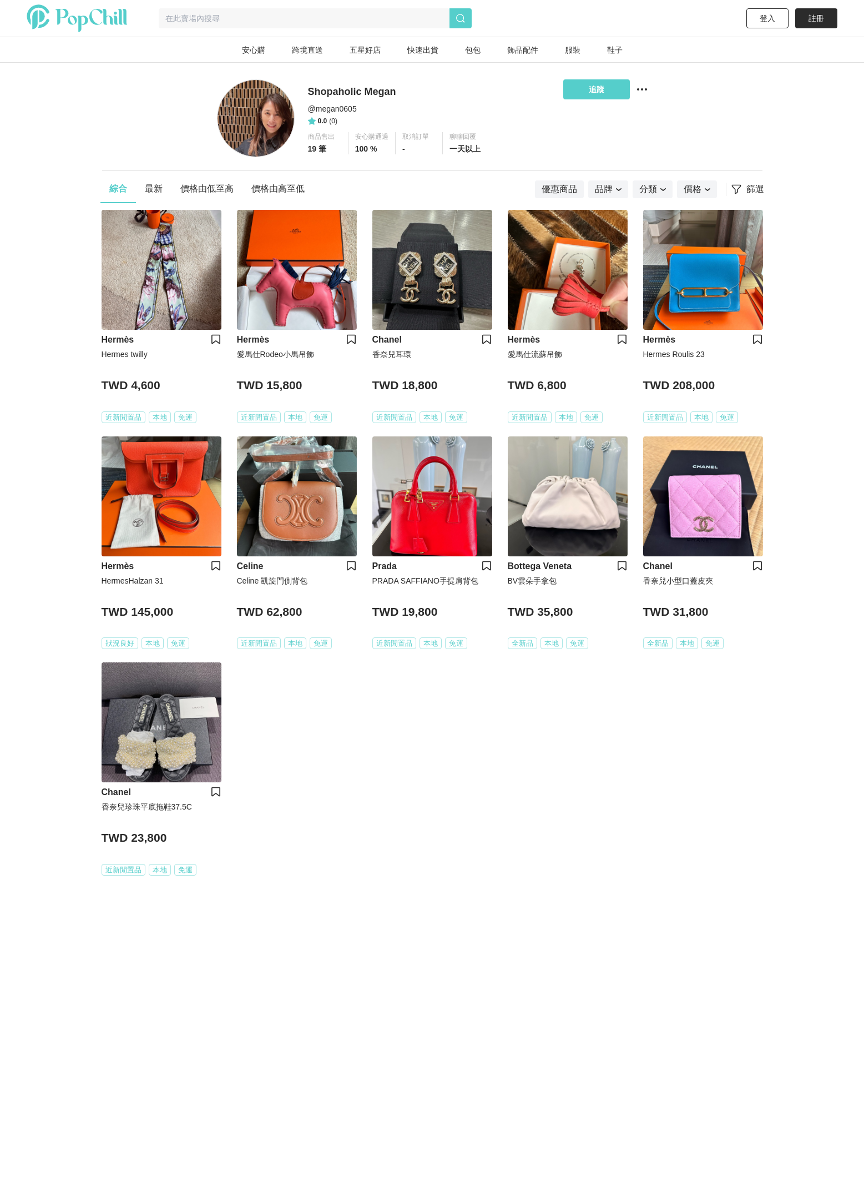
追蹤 (596, 89)
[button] (324, 143)
